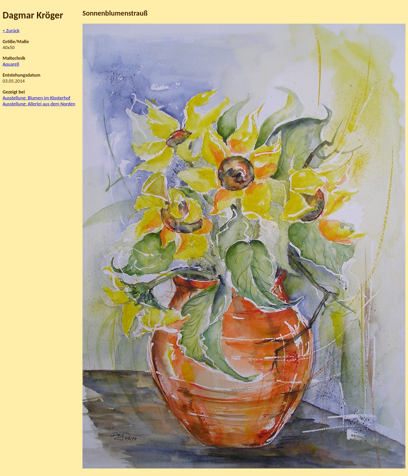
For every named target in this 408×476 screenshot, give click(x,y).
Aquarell (11, 64)
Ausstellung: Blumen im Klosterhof (36, 98)
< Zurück (11, 30)
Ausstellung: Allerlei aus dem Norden (39, 104)
